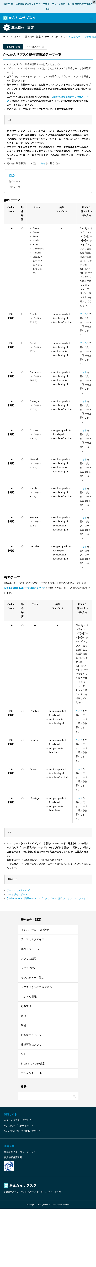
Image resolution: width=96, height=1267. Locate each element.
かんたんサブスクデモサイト (18, 1130)
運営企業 (9, 1150)
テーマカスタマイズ (35, 47)
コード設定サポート (17, 894)
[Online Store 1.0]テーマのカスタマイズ (24, 588)
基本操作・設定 (13, 47)
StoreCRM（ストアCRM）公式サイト (23, 1135)
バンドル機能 (29, 998)
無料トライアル (30, 949)
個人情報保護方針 (13, 1162)
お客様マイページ (31, 1038)
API (23, 1057)
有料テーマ (14, 187)
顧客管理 (26, 1008)
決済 (23, 1018)
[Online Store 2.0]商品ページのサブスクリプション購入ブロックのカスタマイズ (47, 898)
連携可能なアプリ (31, 1048)
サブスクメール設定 (32, 979)
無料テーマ (14, 181)
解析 (23, 1028)
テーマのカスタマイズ (18, 890)
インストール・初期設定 (35, 930)
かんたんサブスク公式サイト (18, 1124)
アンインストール (31, 1077)
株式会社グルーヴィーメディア (20, 1156)
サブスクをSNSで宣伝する (36, 989)
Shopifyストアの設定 (33, 1067)
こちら (42, 163)
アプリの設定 (29, 959)
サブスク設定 (29, 969)
